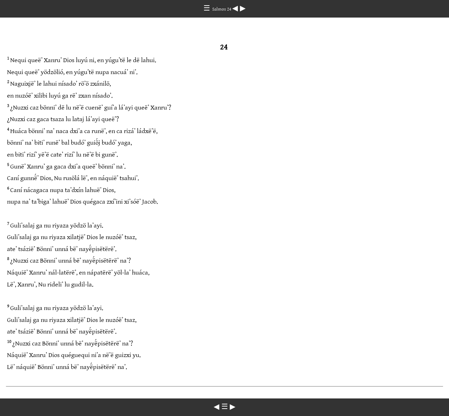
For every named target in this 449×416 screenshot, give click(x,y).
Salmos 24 (222, 9)
